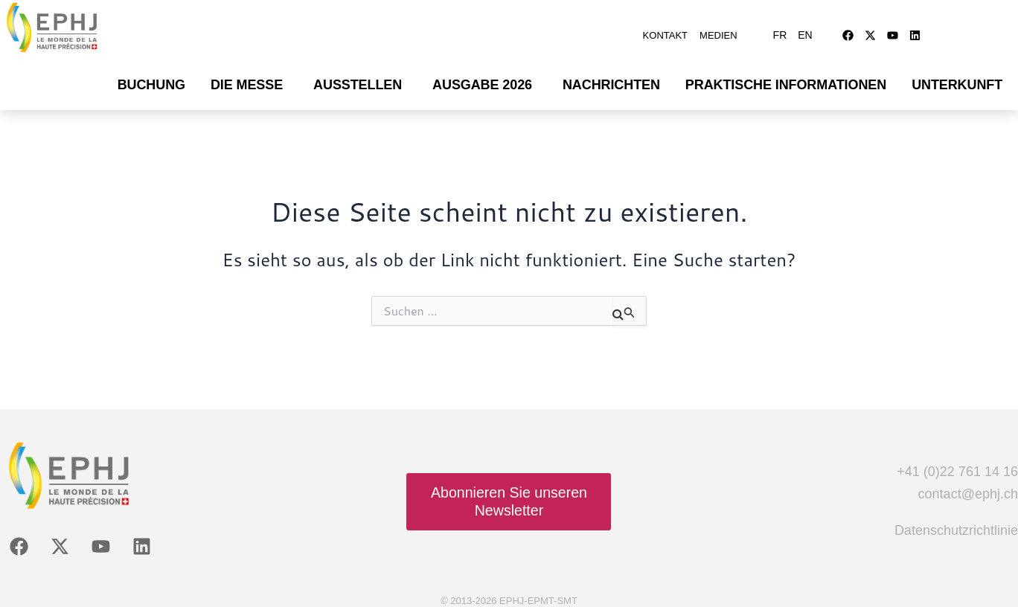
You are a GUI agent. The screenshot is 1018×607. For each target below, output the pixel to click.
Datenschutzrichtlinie (956, 523)
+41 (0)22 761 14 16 (957, 464)
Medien (718, 31)
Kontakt (665, 31)
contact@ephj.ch (968, 486)
